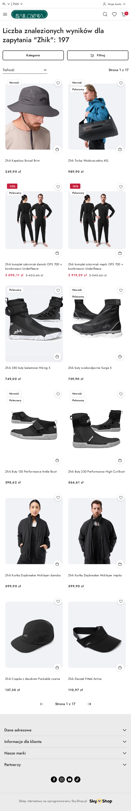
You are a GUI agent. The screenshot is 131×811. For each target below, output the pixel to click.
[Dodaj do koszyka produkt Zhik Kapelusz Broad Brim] (57, 149)
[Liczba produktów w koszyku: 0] (123, 14)
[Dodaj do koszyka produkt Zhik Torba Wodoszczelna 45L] (120, 149)
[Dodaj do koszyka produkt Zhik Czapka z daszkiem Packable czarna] (57, 667)
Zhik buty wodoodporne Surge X (90, 368)
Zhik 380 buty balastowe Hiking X (27, 368)
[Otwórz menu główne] (5, 14)
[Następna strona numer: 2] (89, 704)
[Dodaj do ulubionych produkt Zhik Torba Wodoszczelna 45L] (121, 83)
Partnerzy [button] (65, 765)
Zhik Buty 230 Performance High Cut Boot (96, 471)
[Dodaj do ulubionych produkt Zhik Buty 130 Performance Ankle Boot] (58, 394)
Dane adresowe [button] (65, 730)
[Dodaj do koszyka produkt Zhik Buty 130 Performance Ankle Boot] (57, 460)
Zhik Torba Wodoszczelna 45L (88, 160)
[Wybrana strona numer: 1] (65, 704)
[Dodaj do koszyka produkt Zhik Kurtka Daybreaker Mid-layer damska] (57, 564)
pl (6, 4)
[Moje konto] (114, 4)
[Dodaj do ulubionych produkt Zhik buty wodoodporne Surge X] (121, 290)
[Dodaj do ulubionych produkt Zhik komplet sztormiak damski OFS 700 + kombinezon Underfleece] (58, 187)
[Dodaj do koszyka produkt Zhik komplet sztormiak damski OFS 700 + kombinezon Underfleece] (57, 253)
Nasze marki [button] (65, 753)
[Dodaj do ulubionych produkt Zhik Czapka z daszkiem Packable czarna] (58, 601)
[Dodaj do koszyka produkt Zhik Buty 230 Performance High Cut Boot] (120, 460)
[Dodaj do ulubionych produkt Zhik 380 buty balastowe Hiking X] (58, 290)
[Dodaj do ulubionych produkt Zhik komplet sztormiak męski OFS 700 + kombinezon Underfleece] (121, 187)
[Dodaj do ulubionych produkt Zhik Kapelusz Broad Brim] (58, 83)
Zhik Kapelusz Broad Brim (22, 160)
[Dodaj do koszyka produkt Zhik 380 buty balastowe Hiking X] (57, 356)
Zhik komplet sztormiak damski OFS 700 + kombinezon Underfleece (33, 266)
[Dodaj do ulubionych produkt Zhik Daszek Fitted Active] (121, 601)
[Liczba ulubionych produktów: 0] (114, 14)
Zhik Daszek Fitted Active (85, 679)
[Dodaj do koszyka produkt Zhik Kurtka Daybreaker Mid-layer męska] (120, 564)
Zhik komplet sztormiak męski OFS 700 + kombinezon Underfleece (95, 266)
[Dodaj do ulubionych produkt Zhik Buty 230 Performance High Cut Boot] (121, 394)
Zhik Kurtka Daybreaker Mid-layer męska (95, 575)
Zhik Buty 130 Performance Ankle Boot (30, 471)
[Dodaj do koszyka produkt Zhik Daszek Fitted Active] (120, 667)
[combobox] (25, 70)
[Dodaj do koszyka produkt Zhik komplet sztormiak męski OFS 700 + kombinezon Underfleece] (120, 253)
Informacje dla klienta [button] (65, 741)
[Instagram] (62, 779)
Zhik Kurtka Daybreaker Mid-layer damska (33, 575)
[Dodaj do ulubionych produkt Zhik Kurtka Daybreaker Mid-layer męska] (121, 497)
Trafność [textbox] (9, 69)
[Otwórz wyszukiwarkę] (105, 14)
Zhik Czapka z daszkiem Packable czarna (32, 679)
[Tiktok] (77, 779)
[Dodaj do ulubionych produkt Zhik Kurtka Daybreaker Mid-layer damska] (58, 497)
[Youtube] (69, 779)
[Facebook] (54, 779)
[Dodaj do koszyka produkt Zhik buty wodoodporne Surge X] (120, 356)
